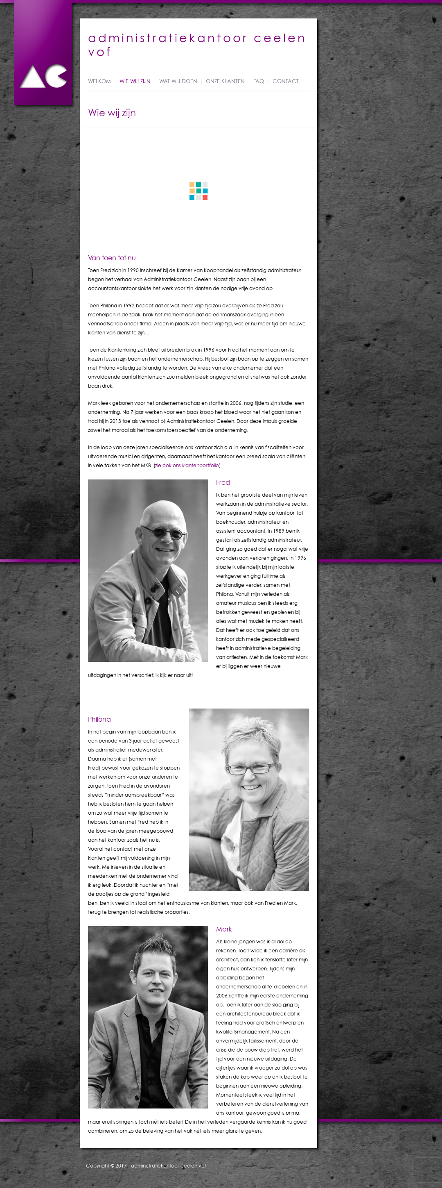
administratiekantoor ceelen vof (168, 1166)
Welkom (99, 81)
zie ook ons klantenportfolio (187, 465)
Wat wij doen (178, 81)
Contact (286, 81)
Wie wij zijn (135, 81)
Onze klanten (225, 81)
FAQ (258, 81)
